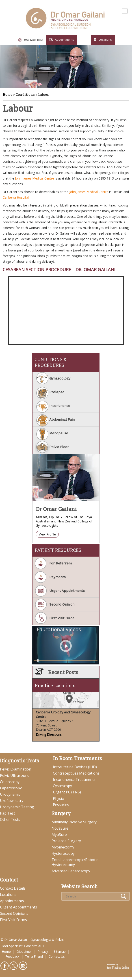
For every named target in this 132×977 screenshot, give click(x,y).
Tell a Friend (34, 956)
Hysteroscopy (63, 853)
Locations (105, 40)
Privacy (43, 951)
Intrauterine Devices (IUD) (75, 766)
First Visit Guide (61, 618)
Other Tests (10, 819)
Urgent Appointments (67, 591)
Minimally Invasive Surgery (74, 821)
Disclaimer (24, 951)
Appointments (64, 40)
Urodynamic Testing (17, 806)
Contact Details (13, 888)
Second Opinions (14, 913)
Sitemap (60, 951)
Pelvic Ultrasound (14, 775)
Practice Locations (55, 685)
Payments (57, 577)
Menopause (58, 433)
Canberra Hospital (16, 197)
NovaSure (60, 828)
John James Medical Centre (34, 178)
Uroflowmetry (11, 800)
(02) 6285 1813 (33, 40)
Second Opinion (61, 604)
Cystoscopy (62, 785)
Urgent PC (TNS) (67, 792)
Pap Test (7, 813)
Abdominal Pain (62, 419)
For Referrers (60, 563)
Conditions (25, 94)
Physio (58, 798)
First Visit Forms (13, 919)
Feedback (12, 956)
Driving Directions (49, 734)
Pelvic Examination (15, 769)
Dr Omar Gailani (56, 509)
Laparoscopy (11, 788)
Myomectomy (63, 847)
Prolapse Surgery (66, 840)
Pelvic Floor (59, 447)
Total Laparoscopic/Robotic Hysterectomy (75, 862)
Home (7, 94)
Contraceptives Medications (76, 773)
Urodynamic (10, 794)
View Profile (47, 534)
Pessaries (61, 804)
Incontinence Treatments (74, 779)
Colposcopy (9, 781)
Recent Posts (63, 672)
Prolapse (56, 392)
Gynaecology (59, 378)
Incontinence (59, 406)
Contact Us (57, 956)
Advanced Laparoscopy (71, 870)
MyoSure (59, 834)
